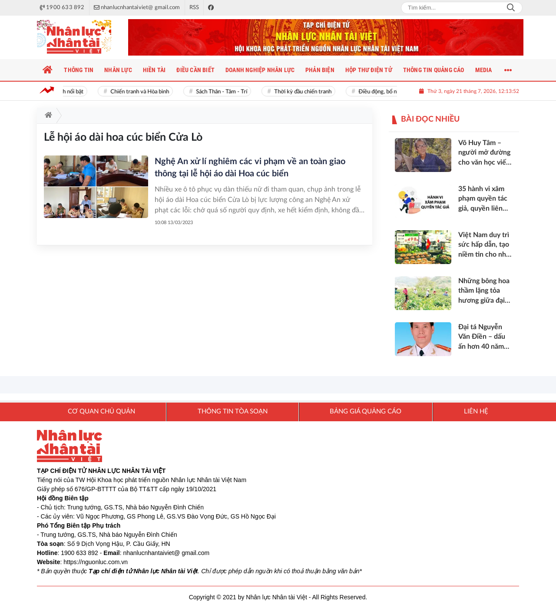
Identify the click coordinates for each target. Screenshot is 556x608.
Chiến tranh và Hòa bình (141, 92)
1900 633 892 (79, 552)
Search (511, 8)
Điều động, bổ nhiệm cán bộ (393, 92)
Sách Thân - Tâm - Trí (223, 92)
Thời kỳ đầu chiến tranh (304, 92)
